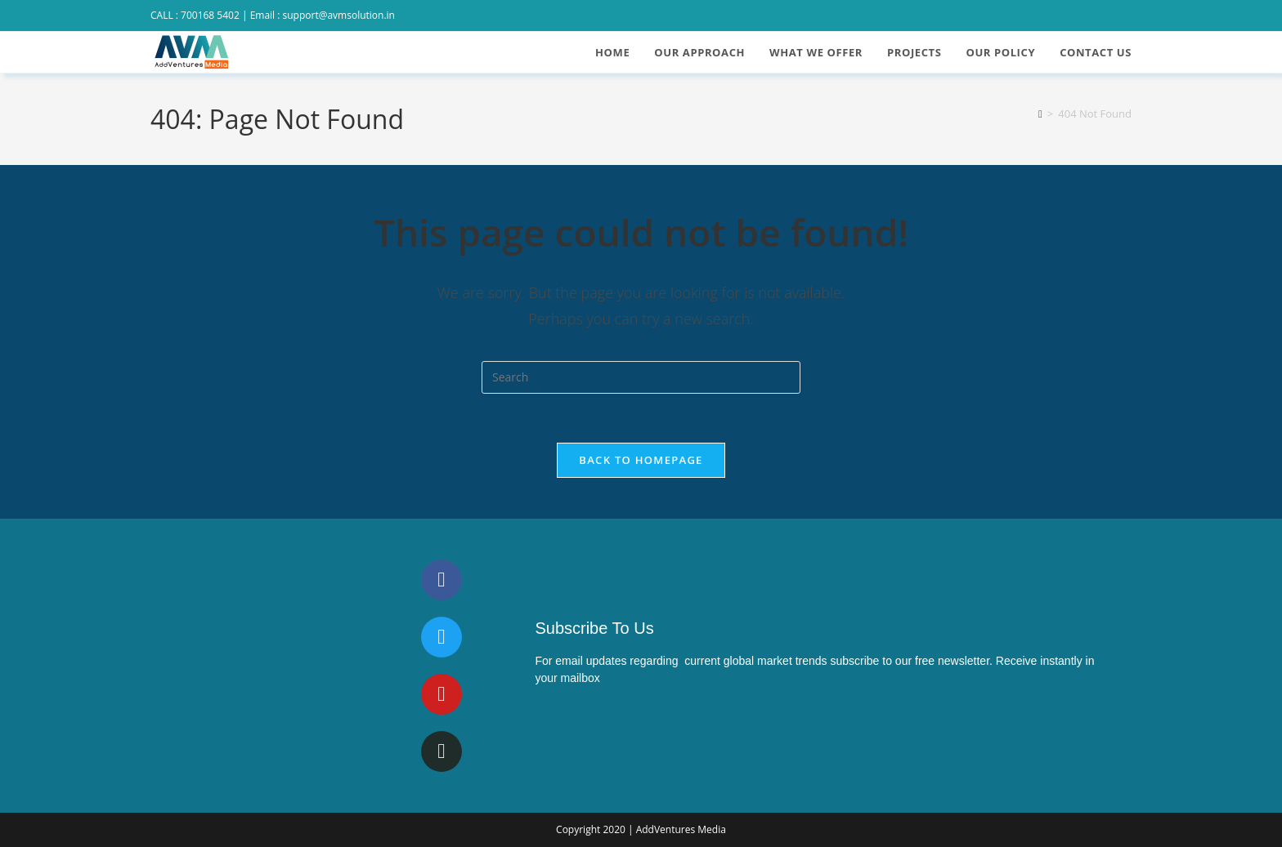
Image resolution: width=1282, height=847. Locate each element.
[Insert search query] (641, 377)
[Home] (1040, 113)
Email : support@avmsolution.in (322, 15)
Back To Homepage (640, 459)
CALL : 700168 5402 (195, 15)
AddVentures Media (681, 829)
